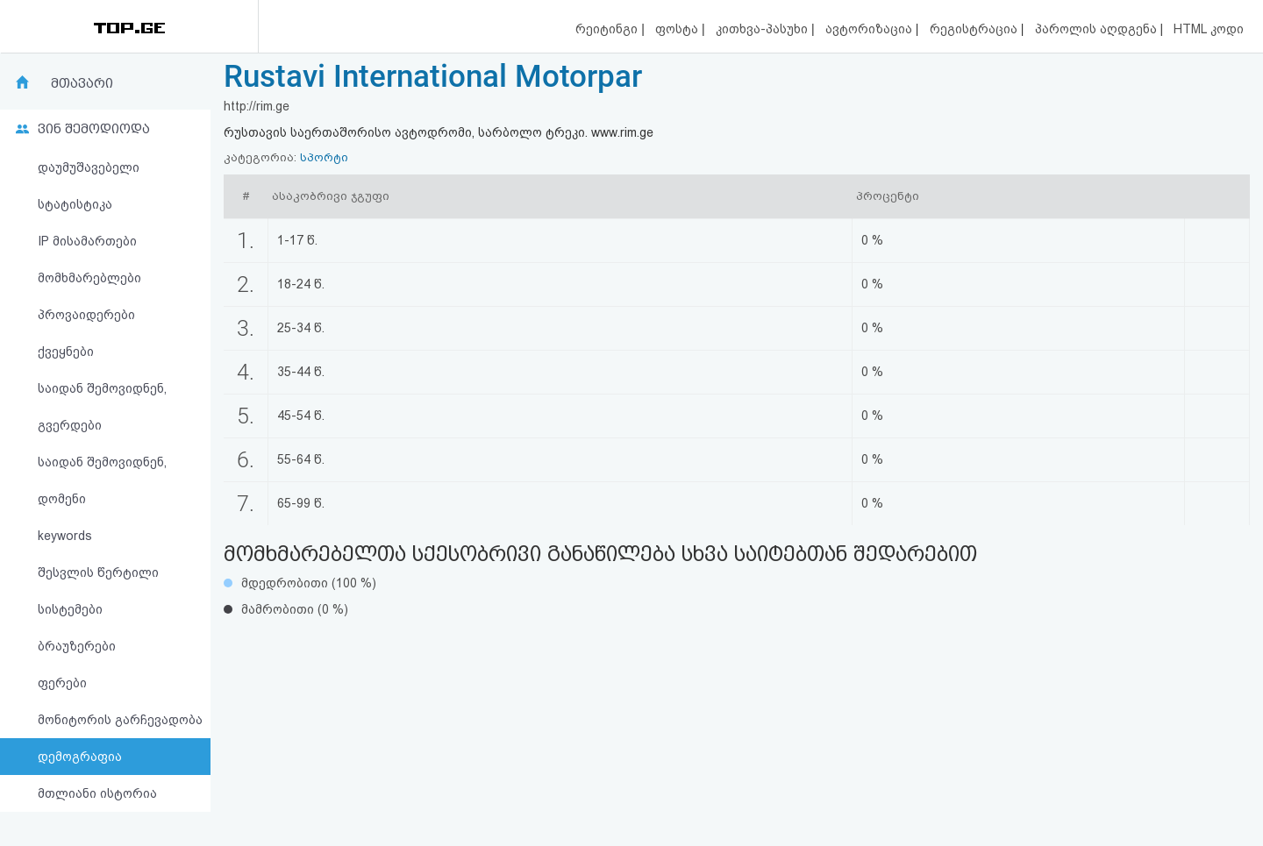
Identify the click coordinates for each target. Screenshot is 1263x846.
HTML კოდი (1209, 29)
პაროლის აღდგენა (1097, 29)
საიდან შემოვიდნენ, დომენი (102, 480)
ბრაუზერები (77, 646)
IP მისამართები (87, 241)
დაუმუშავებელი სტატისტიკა (88, 185)
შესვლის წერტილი (98, 572)
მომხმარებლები (89, 278)
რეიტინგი (608, 29)
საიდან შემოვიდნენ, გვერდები (102, 406)
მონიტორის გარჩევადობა (120, 720)
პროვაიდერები (86, 315)
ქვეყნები (66, 352)
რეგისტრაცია (975, 29)
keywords (65, 536)
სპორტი (324, 157)
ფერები (62, 683)
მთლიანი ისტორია (97, 793)
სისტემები (70, 609)
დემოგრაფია (80, 757)
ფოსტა (678, 29)
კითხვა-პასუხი (763, 29)
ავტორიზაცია (870, 29)
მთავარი (82, 83)
